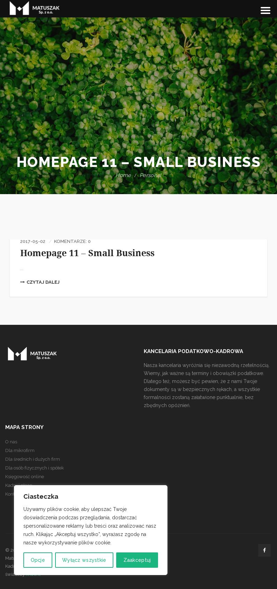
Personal (150, 175)
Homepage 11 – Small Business (87, 253)
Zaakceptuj (137, 560)
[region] (90, 530)
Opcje (38, 560)
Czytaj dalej (40, 282)
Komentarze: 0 (72, 241)
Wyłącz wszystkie (84, 560)
